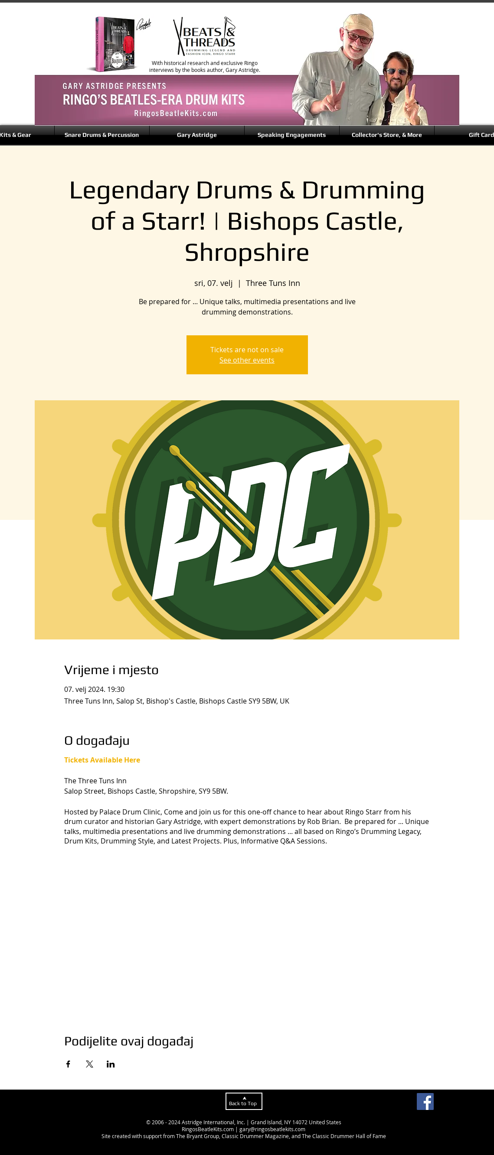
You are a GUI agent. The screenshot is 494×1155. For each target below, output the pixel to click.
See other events (247, 360)
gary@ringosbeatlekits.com (272, 1129)
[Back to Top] (244, 1101)
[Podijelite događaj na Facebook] (68, 1064)
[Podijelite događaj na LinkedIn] (111, 1064)
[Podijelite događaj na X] (89, 1064)
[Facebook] (425, 1101)
